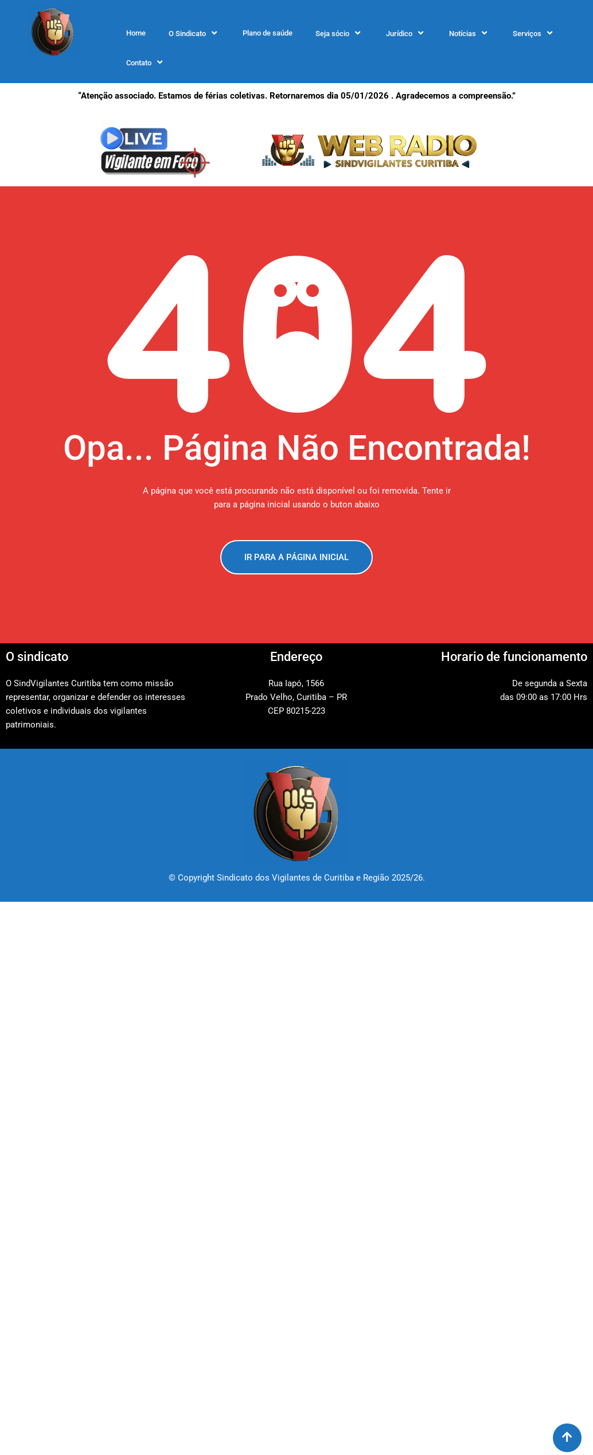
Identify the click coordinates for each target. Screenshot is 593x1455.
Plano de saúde (267, 33)
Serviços (534, 33)
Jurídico (406, 33)
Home (136, 33)
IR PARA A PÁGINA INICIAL (296, 557)
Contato (145, 62)
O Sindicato (194, 33)
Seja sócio (339, 33)
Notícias (469, 33)
